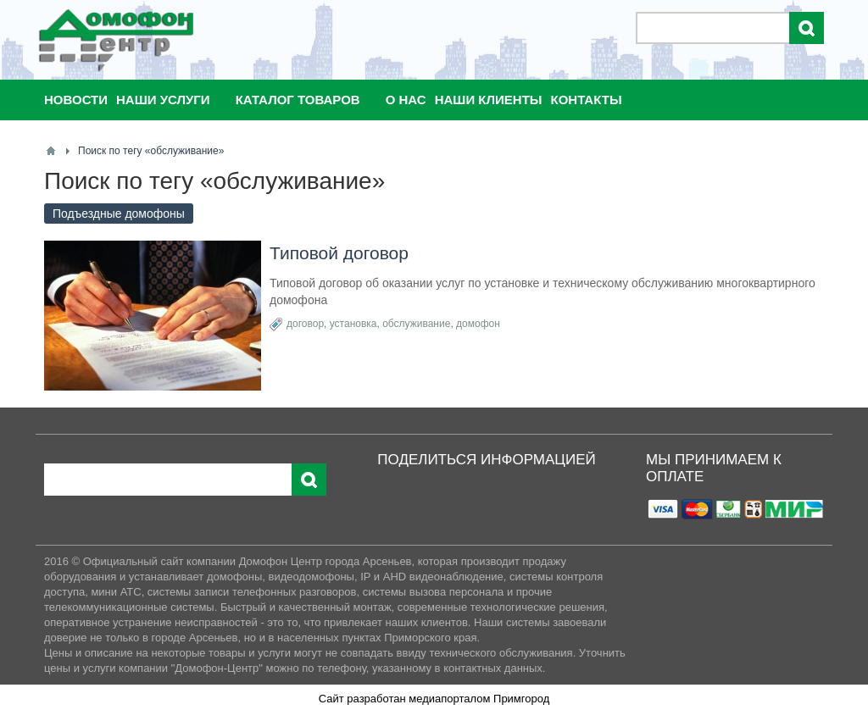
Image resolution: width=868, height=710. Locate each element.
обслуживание (416, 324)
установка (353, 324)
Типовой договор (339, 253)
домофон (478, 324)
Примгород (521, 698)
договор (305, 324)
